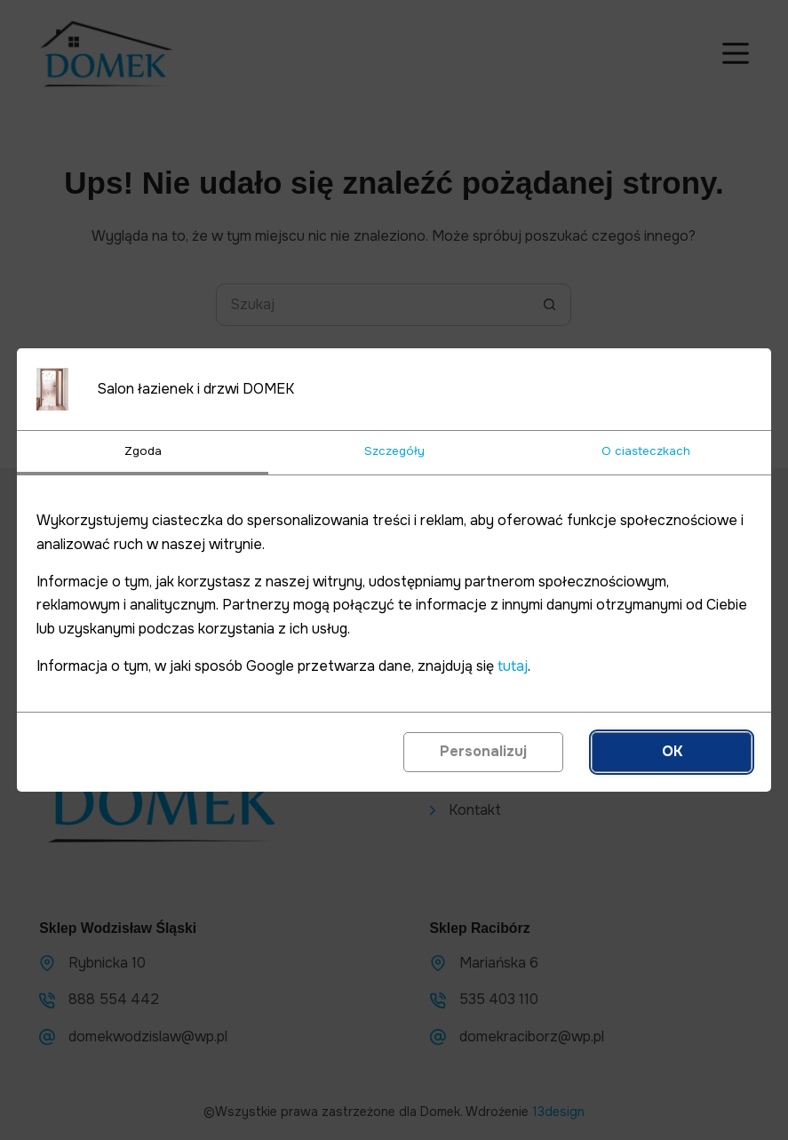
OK (672, 751)
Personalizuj (483, 751)
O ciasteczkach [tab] (645, 450)
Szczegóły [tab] (394, 450)
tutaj (512, 666)
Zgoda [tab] (143, 450)
